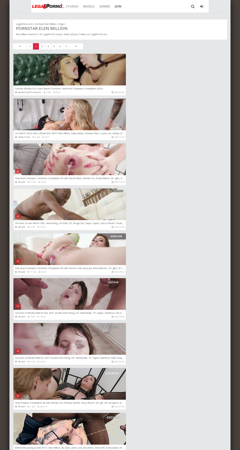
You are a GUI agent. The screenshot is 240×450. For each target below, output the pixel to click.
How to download (57, 435)
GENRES (90, 6)
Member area (35, 435)
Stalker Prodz (95, 92)
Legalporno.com (30, 6)
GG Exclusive (166, 410)
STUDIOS (57, 6)
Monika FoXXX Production (29, 92)
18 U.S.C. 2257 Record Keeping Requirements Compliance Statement (113, 444)
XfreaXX (164, 92)
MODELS (74, 6)
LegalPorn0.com (36, 444)
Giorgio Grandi (25, 228)
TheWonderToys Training (172, 319)
